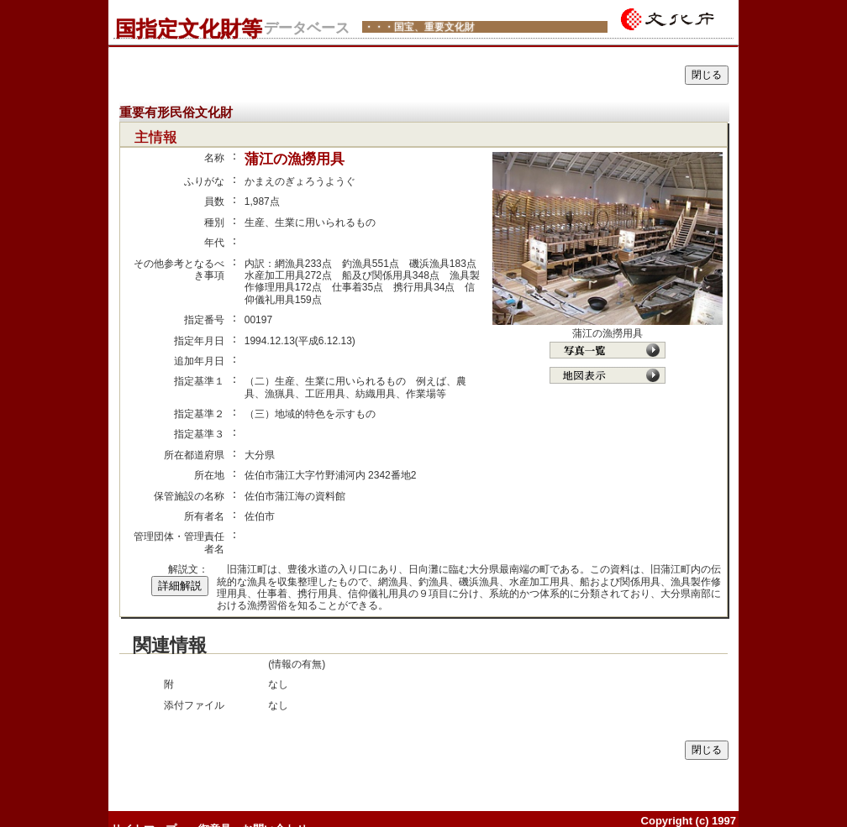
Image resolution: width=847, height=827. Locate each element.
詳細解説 (180, 585)
